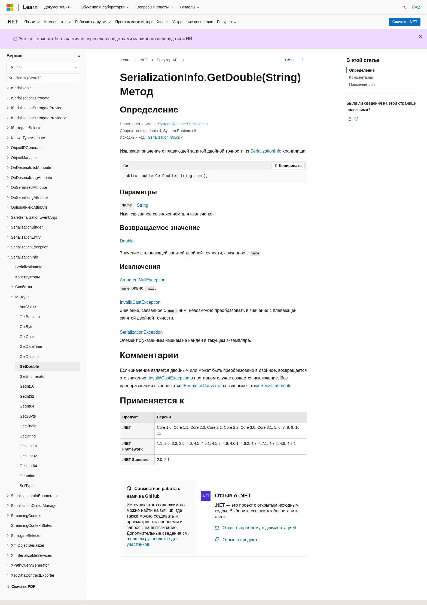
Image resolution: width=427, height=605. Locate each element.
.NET (143, 60)
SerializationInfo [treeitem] (28, 252)
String (142, 205)
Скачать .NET (404, 22)
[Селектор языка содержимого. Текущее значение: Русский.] (20, 596)
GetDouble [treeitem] (29, 351)
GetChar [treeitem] (27, 322)
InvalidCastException (140, 302)
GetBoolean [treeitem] (30, 302)
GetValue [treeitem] (27, 461)
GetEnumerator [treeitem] (33, 361)
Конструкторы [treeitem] (27, 262)
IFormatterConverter (202, 385)
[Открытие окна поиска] (404, 7)
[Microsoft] (10, 7)
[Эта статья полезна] (349, 118)
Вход (416, 7)
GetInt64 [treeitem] (27, 391)
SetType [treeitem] (26, 471)
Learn (126, 60)
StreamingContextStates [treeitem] (31, 510)
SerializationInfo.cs (164, 137)
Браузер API (168, 60)
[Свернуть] (79, 56)
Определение (362, 70)
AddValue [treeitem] (28, 292)
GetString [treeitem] (28, 421)
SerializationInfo (265, 151)
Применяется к (362, 84)
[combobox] (43, 67)
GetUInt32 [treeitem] (28, 441)
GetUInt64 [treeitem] (28, 451)
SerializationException (141, 332)
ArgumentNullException (142, 280)
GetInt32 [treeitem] (27, 381)
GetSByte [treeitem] (28, 401)
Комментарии (361, 77)
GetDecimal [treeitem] (29, 341)
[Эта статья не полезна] (356, 118)
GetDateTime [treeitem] (31, 331)
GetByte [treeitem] (26, 311)
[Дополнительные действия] (302, 60)
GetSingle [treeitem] (28, 411)
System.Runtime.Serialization (183, 124)
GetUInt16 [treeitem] (28, 431)
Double (127, 241)
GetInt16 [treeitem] (27, 371)
